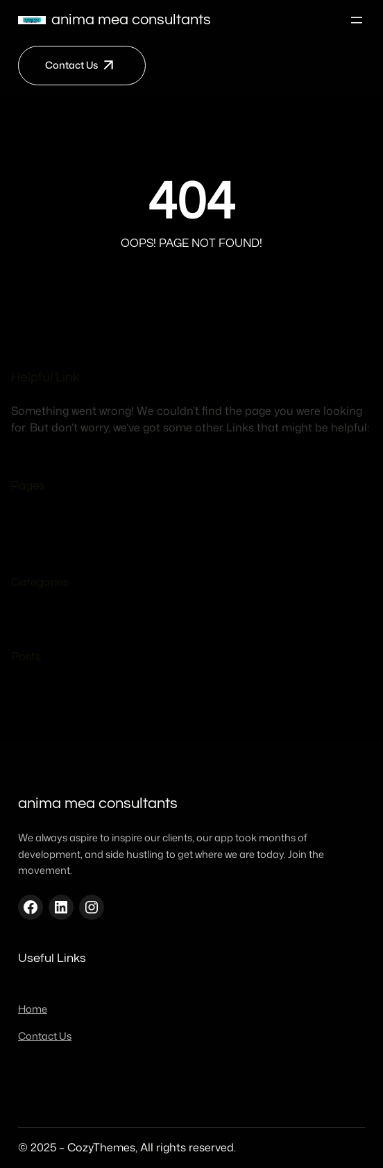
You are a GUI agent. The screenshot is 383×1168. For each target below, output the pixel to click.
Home (55, 545)
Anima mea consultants (131, 20)
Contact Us (71, 65)
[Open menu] (356, 20)
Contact (61, 523)
